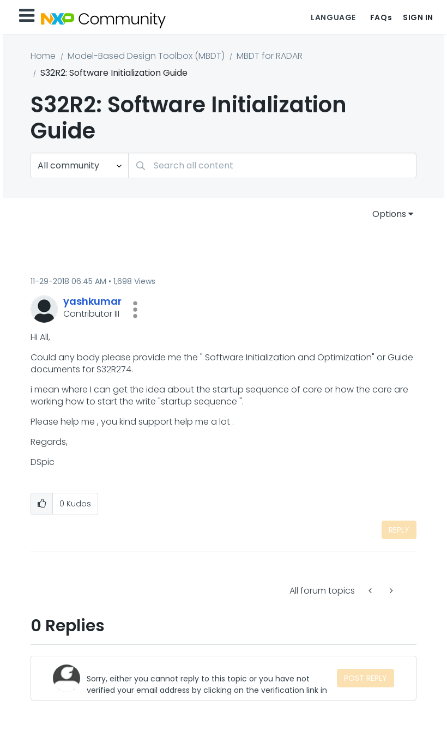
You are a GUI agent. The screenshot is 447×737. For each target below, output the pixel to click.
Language (333, 17)
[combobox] (272, 165)
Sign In (418, 17)
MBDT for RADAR (270, 56)
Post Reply (365, 678)
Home (43, 56)
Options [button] (389, 214)
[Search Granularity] (79, 165)
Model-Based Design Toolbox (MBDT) (146, 56)
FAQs (381, 17)
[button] (135, 309)
